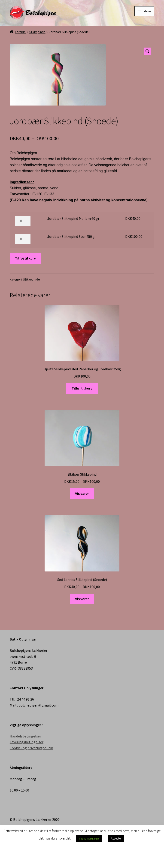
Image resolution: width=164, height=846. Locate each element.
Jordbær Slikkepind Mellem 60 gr (73, 218)
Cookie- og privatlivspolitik (31, 748)
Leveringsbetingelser (26, 742)
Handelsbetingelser (25, 736)
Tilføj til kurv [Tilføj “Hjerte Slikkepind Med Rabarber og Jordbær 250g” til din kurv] (82, 388)
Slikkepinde (37, 32)
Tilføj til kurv (25, 258)
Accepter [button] (116, 838)
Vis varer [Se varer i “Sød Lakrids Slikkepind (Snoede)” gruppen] (82, 598)
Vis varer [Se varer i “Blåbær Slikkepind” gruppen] (82, 493)
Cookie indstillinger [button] (89, 838)
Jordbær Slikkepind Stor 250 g (71, 236)
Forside (20, 32)
